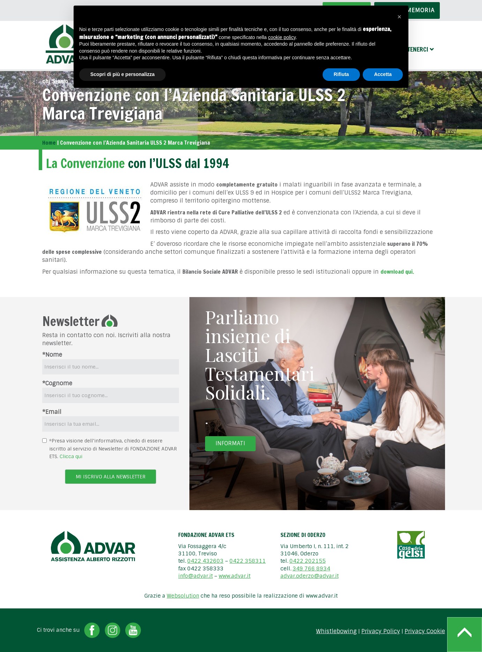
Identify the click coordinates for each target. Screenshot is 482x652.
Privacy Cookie (425, 631)
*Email (51, 412)
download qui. (397, 271)
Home (49, 142)
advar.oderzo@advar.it (309, 576)
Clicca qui (71, 456)
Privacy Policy (380, 631)
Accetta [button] (383, 74)
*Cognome (57, 383)
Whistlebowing (336, 631)
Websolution (183, 595)
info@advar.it (195, 576)
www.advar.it (234, 576)
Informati (230, 443)
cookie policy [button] (282, 37)
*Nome (52, 354)
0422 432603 (205, 561)
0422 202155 (307, 561)
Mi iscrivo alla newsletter (110, 476)
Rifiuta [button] (341, 74)
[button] (399, 16)
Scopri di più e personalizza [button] (122, 74)
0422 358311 (247, 561)
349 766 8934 (311, 568)
